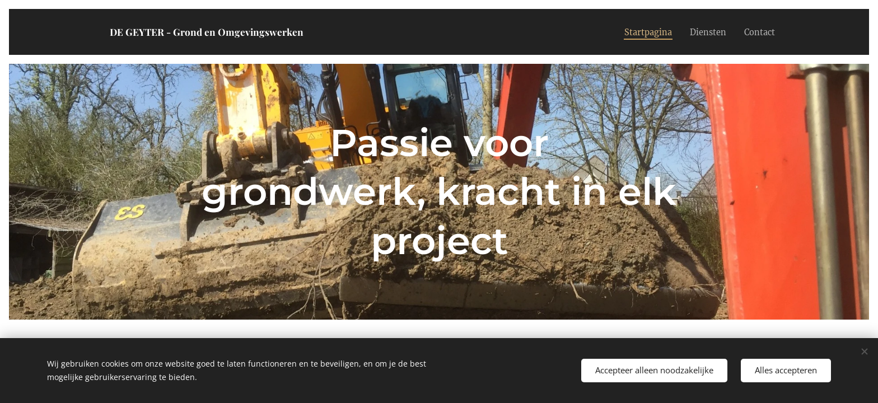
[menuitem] (641, 32)
